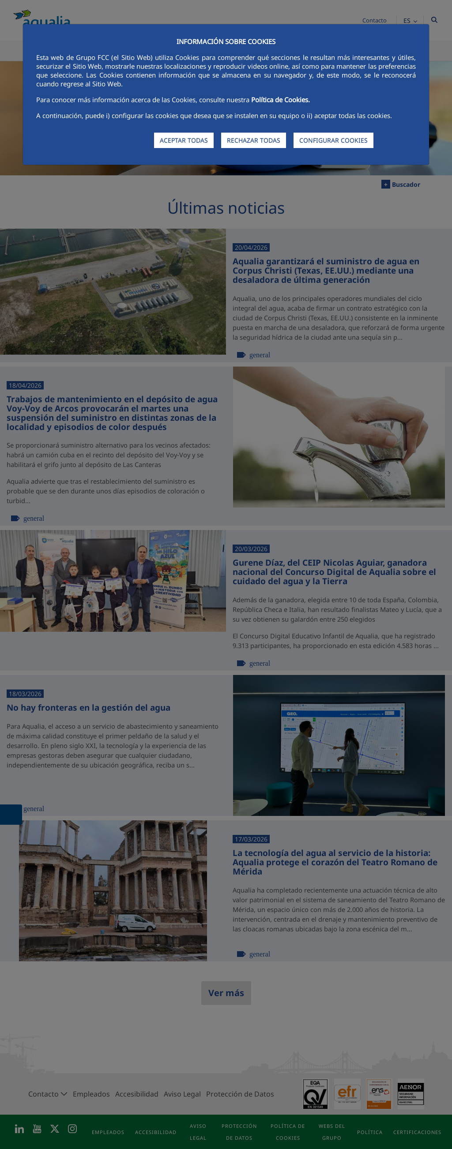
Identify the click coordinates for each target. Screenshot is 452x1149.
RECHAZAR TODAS (253, 140)
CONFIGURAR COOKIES (333, 140)
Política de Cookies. (280, 99)
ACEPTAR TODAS (184, 140)
